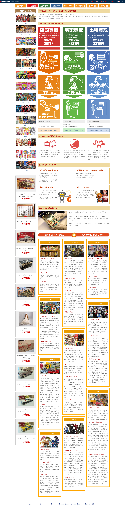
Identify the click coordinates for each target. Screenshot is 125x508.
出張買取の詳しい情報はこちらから (98, 130)
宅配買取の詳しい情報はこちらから (74, 130)
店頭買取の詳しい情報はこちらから (49, 130)
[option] (25, 189)
